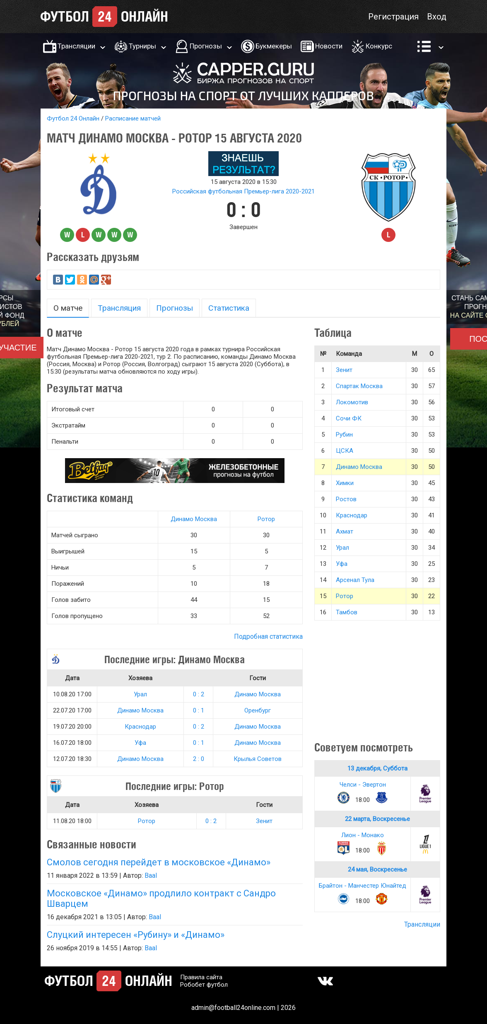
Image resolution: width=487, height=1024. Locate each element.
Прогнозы (206, 46)
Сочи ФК (349, 418)
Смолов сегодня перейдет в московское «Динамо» (158, 862)
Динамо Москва (194, 519)
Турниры (142, 46)
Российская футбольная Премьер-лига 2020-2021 (243, 191)
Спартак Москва (359, 386)
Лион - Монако (362, 835)
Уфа (140, 742)
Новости (328, 46)
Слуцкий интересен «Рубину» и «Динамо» (135, 935)
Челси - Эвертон (363, 784)
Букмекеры (274, 46)
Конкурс (379, 46)
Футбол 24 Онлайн (73, 118)
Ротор (266, 519)
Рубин (344, 434)
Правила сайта (201, 977)
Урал (140, 694)
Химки (345, 483)
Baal (151, 875)
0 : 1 (198, 710)
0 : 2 (198, 694)
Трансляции (76, 46)
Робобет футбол (204, 984)
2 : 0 (198, 759)
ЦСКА (344, 450)
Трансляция (119, 308)
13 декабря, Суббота (377, 768)
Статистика (228, 308)
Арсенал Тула (355, 580)
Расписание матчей (133, 118)
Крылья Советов (258, 759)
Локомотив (352, 402)
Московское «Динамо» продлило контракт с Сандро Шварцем (161, 898)
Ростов (346, 499)
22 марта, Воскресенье (377, 819)
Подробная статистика (268, 636)
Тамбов (346, 612)
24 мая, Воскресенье (377, 869)
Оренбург (257, 710)
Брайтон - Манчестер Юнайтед (362, 885)
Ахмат (344, 531)
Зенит (264, 821)
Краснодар (140, 726)
